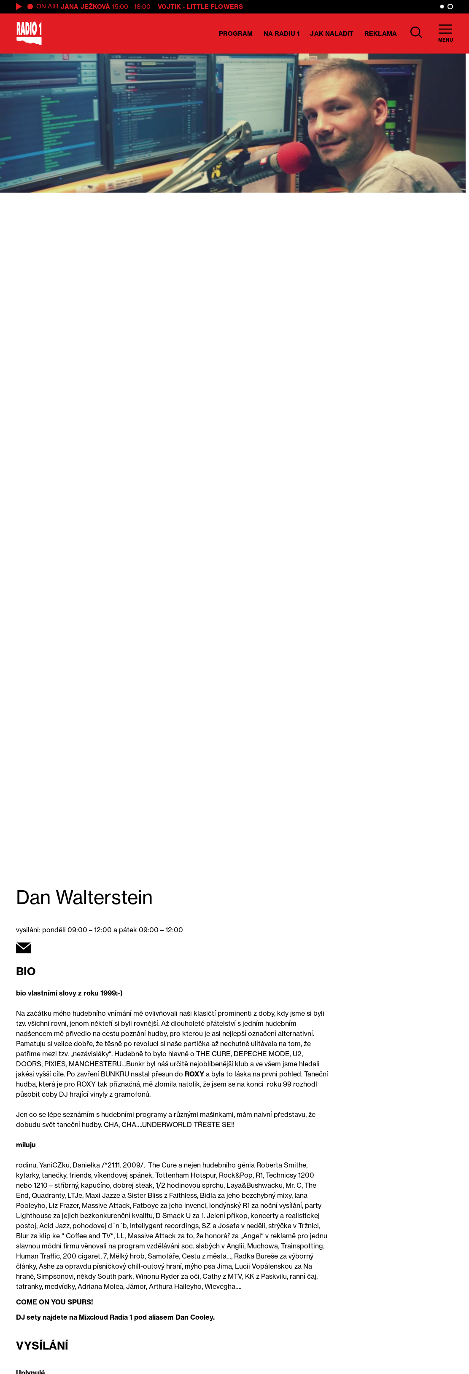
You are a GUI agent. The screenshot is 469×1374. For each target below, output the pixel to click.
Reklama (380, 34)
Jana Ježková (85, 7)
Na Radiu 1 (281, 34)
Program (236, 34)
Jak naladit (331, 34)
